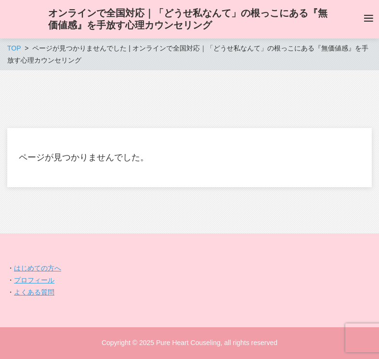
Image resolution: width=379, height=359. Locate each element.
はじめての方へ (37, 268)
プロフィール (34, 280)
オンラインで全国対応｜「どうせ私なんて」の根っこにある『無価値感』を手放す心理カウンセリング (187, 19)
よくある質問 (34, 292)
